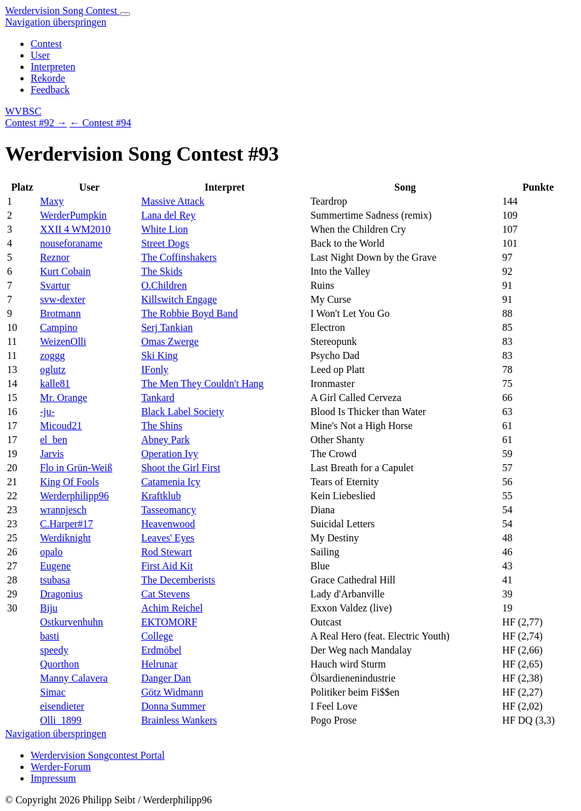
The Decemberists (178, 579)
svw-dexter (62, 299)
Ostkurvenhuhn (71, 622)
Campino (59, 327)
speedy (54, 650)
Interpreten (53, 66)
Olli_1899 (61, 720)
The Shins (161, 425)
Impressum (53, 778)
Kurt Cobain (65, 271)
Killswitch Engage (179, 299)
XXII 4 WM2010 (75, 229)
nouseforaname (71, 243)
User (40, 55)
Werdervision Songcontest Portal (98, 755)
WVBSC (23, 111)
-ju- (47, 411)
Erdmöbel (161, 650)
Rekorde (48, 78)
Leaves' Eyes (167, 537)
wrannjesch (63, 509)
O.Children (164, 285)
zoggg (52, 355)
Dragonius (61, 593)
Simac (53, 692)
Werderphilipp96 (74, 495)
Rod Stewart (166, 551)
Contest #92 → (36, 122)
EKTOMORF (169, 622)
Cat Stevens (165, 593)
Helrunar (159, 664)
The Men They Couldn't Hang (202, 383)
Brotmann (60, 313)
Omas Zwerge (169, 341)
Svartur (55, 285)
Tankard (157, 397)
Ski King (159, 355)
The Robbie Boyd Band (189, 313)
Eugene (55, 565)
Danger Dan (166, 678)
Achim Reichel (171, 608)
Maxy (52, 201)
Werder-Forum (61, 766)
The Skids (161, 271)
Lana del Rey (168, 215)
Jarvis (52, 453)
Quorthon (59, 664)
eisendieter (62, 706)
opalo (51, 551)
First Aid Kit (167, 565)
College (157, 636)
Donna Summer (173, 706)
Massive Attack (172, 201)
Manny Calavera (74, 678)
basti (49, 636)
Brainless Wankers (179, 720)
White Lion (164, 229)
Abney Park (165, 439)
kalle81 (55, 383)
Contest (46, 43)
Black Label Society (182, 411)
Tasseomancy (168, 509)
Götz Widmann (172, 692)
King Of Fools (69, 481)
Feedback (50, 89)
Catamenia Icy (170, 481)
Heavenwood (168, 523)
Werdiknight (65, 537)
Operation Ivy (169, 453)
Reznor (55, 257)
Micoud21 (61, 425)
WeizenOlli (63, 341)
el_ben (54, 439)
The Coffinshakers (178, 257)
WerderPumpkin (73, 215)
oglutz (53, 369)
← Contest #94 (100, 122)
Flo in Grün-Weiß (76, 467)
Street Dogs (165, 243)
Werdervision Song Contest (62, 10)
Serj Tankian (167, 327)
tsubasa (55, 579)
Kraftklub (160, 495)
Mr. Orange (63, 397)
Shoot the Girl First (180, 467)
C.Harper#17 (66, 523)
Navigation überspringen (56, 22)
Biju (49, 608)
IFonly (154, 369)
